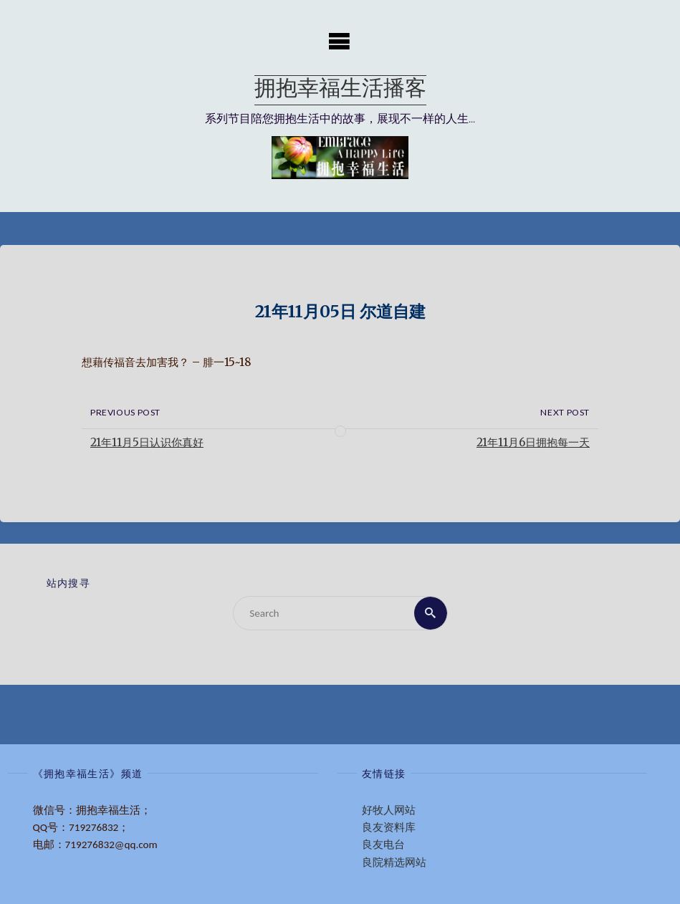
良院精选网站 (394, 862)
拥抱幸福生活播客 (340, 90)
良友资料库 (389, 827)
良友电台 (383, 844)
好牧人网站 (389, 810)
